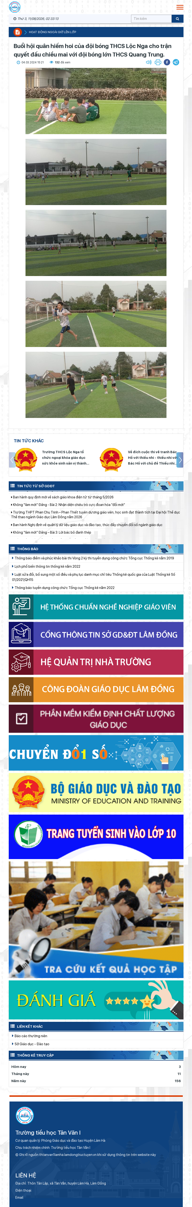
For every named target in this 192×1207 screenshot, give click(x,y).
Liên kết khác (26, 1026)
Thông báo (23, 548)
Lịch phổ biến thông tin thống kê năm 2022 (46, 566)
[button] (176, 62)
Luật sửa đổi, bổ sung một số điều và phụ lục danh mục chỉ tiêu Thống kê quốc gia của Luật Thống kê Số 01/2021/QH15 (93, 577)
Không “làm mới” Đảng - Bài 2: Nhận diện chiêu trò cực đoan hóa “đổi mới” (68, 511)
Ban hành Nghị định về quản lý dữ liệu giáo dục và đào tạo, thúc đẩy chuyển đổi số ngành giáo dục (86, 531)
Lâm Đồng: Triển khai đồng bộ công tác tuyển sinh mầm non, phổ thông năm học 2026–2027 (82, 496)
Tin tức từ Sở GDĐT (32, 485)
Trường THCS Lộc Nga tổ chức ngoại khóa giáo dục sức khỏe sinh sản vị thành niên (64, 458)
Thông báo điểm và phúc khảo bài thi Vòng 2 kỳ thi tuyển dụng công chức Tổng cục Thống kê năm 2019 (93, 558)
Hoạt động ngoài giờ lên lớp (52, 32)
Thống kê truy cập (31, 1055)
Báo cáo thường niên (29, 1036)
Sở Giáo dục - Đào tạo (30, 1044)
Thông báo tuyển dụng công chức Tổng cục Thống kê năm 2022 (63, 587)
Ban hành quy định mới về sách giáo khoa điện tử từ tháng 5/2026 (62, 504)
